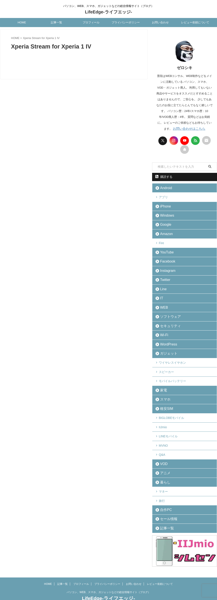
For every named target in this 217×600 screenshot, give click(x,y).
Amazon (164, 232)
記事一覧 (56, 22)
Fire (161, 241)
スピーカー (166, 365)
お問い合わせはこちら (189, 128)
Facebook (165, 258)
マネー (163, 480)
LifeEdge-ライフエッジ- (108, 12)
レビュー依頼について (195, 22)
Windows (165, 214)
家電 (162, 382)
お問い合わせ (160, 22)
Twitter (163, 276)
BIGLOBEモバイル (171, 409)
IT (160, 294)
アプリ (163, 196)
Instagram (165, 267)
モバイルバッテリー (172, 374)
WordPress (166, 338)
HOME (22, 22)
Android (164, 187)
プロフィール (91, 22)
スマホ (163, 391)
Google (164, 223)
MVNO (163, 436)
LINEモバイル (168, 427)
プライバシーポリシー (126, 22)
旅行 (162, 489)
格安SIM (164, 400)
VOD (162, 454)
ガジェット (166, 347)
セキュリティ (167, 320)
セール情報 (166, 507)
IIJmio (163, 418)
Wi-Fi (162, 329)
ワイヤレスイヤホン (172, 356)
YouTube (164, 249)
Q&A (162, 445)
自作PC (164, 498)
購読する (163, 176)
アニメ (163, 462)
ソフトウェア (167, 311)
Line (162, 285)
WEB (162, 303)
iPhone (163, 205)
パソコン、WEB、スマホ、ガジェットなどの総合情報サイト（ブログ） (108, 579)
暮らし (163, 471)
